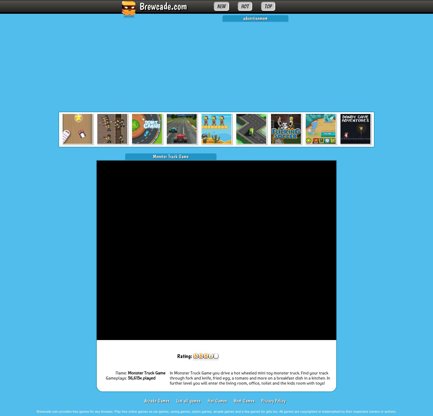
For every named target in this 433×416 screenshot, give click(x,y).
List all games (188, 401)
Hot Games (217, 401)
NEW (221, 6)
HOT (245, 6)
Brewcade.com (163, 6)
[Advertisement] (216, 64)
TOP (268, 6)
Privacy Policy (273, 401)
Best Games (244, 401)
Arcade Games (156, 401)
